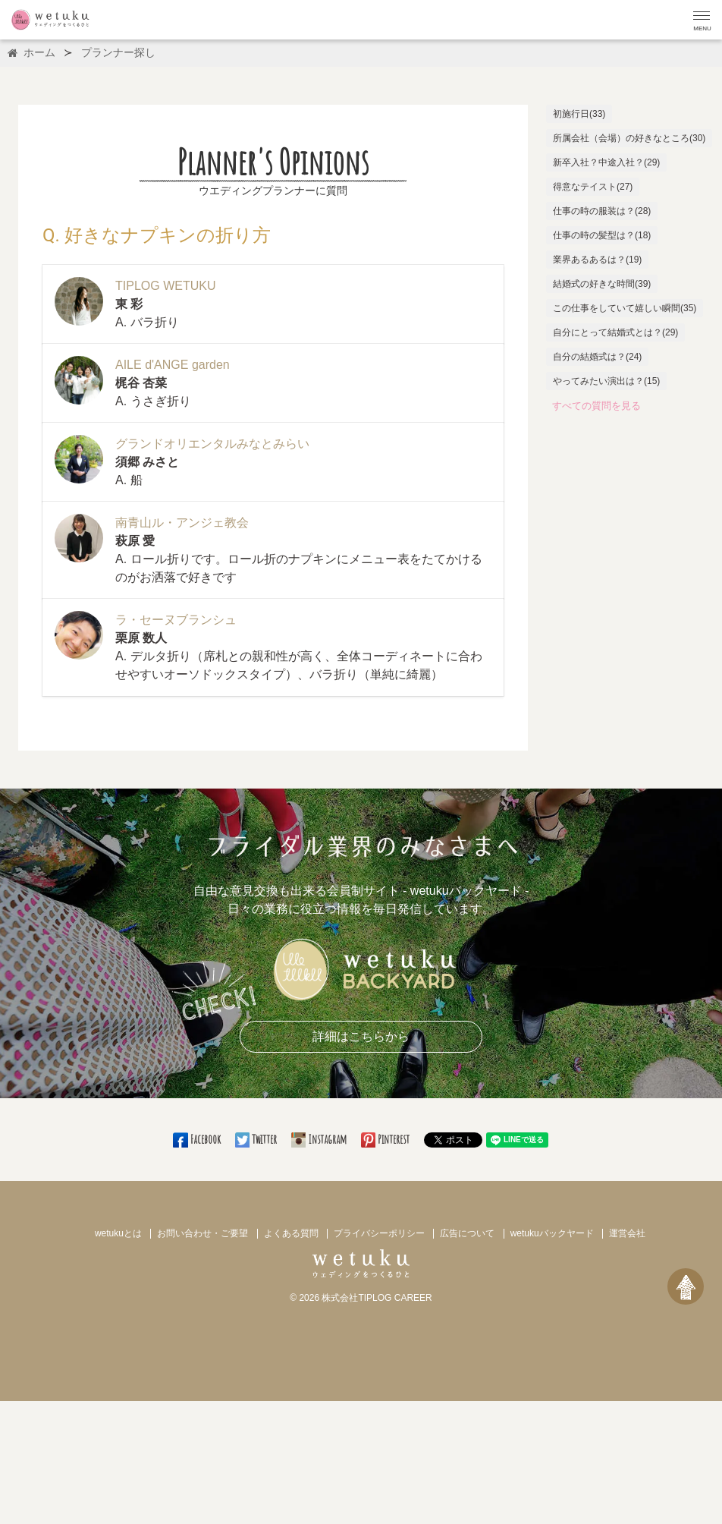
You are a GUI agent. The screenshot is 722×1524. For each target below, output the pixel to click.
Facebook (197, 1139)
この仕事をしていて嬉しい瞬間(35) (624, 308)
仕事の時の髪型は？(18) (602, 235)
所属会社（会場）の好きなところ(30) (629, 138)
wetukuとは (118, 1233)
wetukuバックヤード (552, 1233)
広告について (467, 1233)
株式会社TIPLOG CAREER (377, 1298)
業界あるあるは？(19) (597, 259)
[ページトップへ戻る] (685, 1286)
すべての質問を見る (596, 405)
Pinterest (386, 1139)
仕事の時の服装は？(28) (602, 211)
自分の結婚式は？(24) (597, 356)
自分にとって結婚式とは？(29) (615, 332)
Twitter (257, 1139)
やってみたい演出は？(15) (606, 381)
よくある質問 (291, 1233)
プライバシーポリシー (379, 1233)
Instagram (320, 1139)
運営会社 (627, 1233)
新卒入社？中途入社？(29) (606, 162)
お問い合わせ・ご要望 (202, 1233)
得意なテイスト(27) (593, 186)
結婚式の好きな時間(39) (602, 284)
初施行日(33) (579, 114)
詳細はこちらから (361, 1036)
